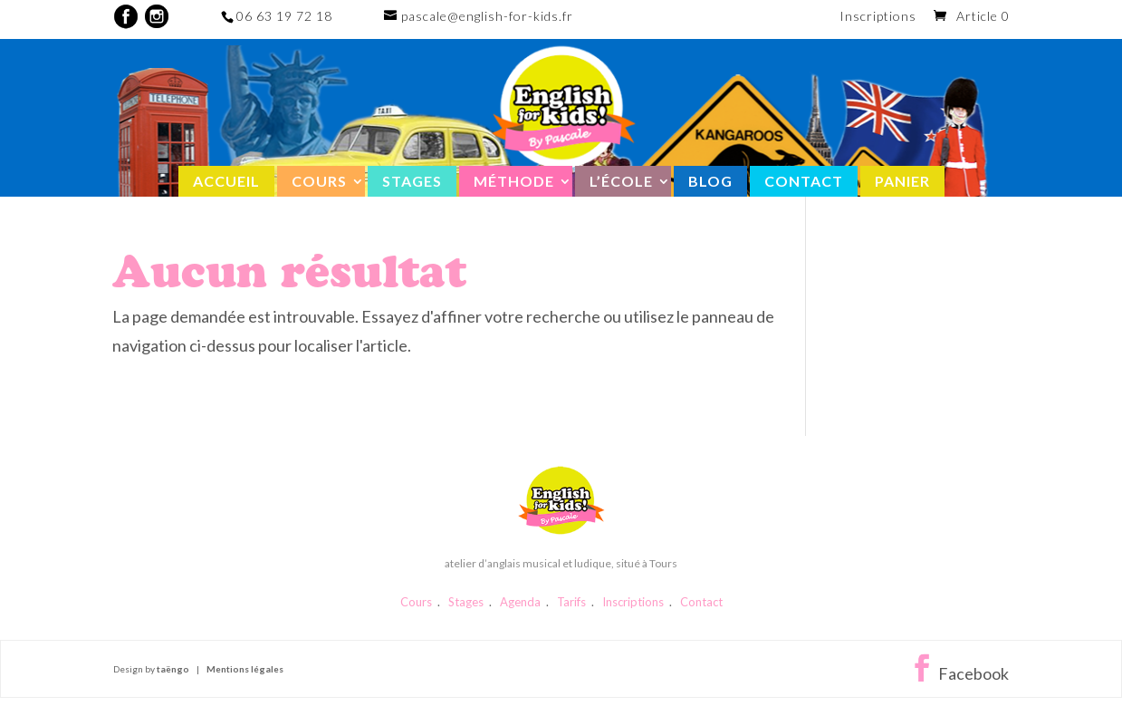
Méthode (514, 180)
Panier (902, 180)
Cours (319, 180)
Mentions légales (244, 668)
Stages (412, 180)
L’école (621, 180)
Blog (710, 180)
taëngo (173, 668)
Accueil (226, 180)
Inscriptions (877, 17)
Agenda (520, 602)
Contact (803, 180)
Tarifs (571, 602)
